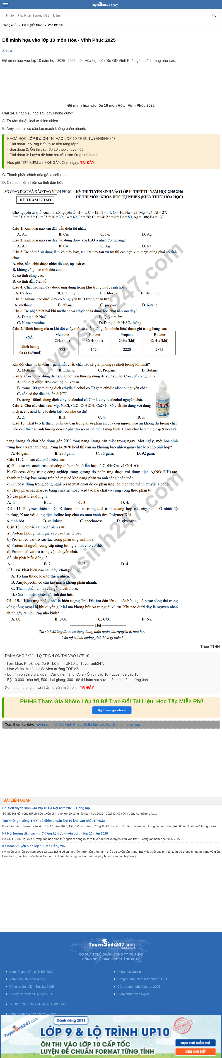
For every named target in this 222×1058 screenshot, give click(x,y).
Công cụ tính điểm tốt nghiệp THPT (142, 979)
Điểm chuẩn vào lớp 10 (133, 994)
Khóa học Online (129, 971)
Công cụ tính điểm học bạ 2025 (31, 986)
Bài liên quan (17, 800)
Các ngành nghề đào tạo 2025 (138, 986)
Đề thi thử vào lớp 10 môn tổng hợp (111, 724)
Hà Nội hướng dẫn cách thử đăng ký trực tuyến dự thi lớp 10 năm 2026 (55, 833)
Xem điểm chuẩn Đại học (27, 979)
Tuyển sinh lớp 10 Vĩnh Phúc (58, 724)
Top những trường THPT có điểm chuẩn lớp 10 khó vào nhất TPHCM (53, 821)
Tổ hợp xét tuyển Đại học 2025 (31, 994)
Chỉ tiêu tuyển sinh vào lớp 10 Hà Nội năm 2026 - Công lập (46, 808)
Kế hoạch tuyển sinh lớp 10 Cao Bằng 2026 (34, 846)
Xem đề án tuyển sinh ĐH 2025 (31, 971)
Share (7, 51)
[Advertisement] (111, 87)
